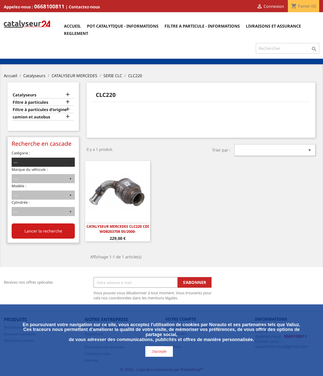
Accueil (72, 26)
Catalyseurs (24, 95)
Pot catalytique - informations (122, 26)
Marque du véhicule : (30, 169)
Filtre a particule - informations (202, 26)
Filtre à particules (30, 102)
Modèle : (19, 185)
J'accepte (159, 351)
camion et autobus (31, 117)
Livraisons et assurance (273, 26)
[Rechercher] (287, 48)
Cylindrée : (21, 202)
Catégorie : (21, 153)
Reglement (76, 33)
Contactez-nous (84, 7)
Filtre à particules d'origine (40, 109)
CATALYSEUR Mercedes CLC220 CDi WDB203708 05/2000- (117, 229)
